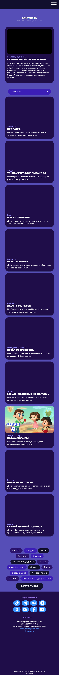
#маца (10, 391)
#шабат (16, 550)
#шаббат (11, 126)
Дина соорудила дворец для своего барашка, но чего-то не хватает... (29, 266)
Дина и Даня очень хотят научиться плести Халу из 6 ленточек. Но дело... (27, 222)
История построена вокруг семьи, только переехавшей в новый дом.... (26, 443)
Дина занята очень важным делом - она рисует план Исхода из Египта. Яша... (28, 487)
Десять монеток (19, 306)
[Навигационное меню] (54, 4)
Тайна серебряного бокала (26, 173)
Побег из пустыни (20, 482)
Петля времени (17, 262)
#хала (10, 215)
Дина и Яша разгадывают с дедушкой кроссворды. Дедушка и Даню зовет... (25, 531)
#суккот (12, 578)
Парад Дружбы (18, 438)
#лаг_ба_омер (16, 567)
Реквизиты (29, 631)
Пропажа (14, 129)
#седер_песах (39, 572)
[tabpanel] (29, 320)
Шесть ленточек (18, 217)
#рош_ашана (19, 572)
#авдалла (11, 259)
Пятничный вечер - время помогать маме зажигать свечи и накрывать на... (26, 134)
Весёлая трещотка (20, 350)
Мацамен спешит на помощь (28, 394)
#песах (10, 480)
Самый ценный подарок (24, 527)
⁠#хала (44, 550)
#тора (10, 524)
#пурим (10, 303)
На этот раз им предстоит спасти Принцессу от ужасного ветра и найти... (28, 178)
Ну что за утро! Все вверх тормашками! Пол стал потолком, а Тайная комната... (28, 355)
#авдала (22, 556)
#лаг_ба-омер (14, 435)
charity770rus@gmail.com (29, 629)
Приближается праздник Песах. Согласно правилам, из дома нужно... (27, 399)
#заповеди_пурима (16, 347)
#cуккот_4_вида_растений (37, 578)
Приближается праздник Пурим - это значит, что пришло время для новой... (28, 310)
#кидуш (11, 170)
